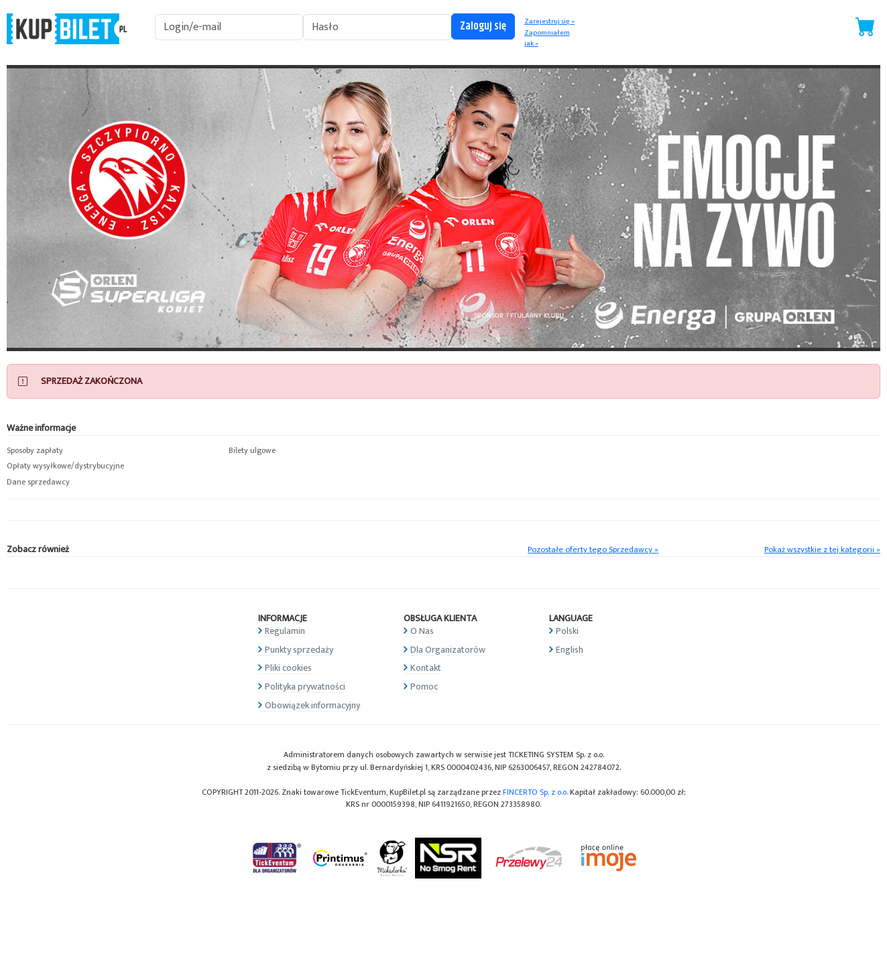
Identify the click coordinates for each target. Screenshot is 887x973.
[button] (111, 451)
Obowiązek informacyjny (312, 705)
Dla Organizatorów (447, 649)
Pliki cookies (288, 667)
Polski (567, 631)
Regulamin (285, 631)
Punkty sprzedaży (299, 649)
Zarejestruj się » (549, 21)
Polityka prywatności (305, 686)
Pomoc (424, 686)
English (569, 649)
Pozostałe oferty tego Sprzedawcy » (593, 550)
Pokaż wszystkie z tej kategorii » (822, 550)
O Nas (422, 631)
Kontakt (425, 667)
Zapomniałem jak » (547, 38)
